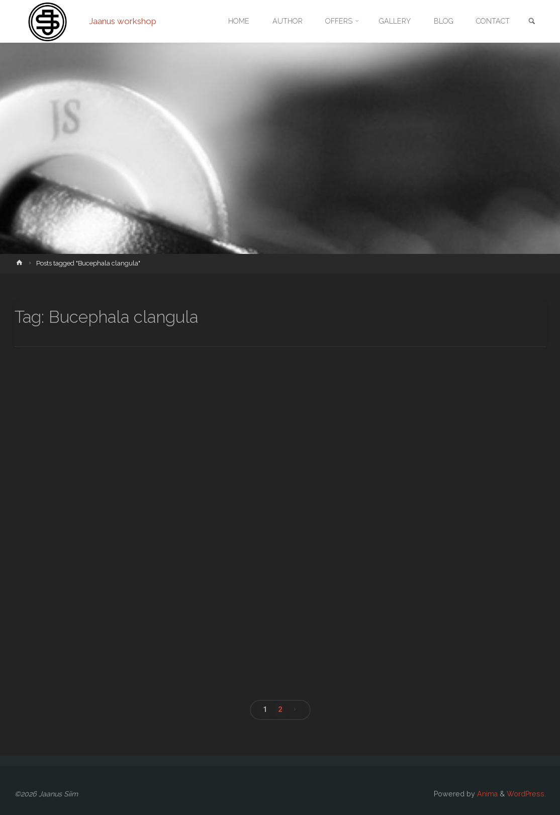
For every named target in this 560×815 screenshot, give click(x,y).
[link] (531, 22)
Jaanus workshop (122, 21)
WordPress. (526, 794)
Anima (486, 794)
